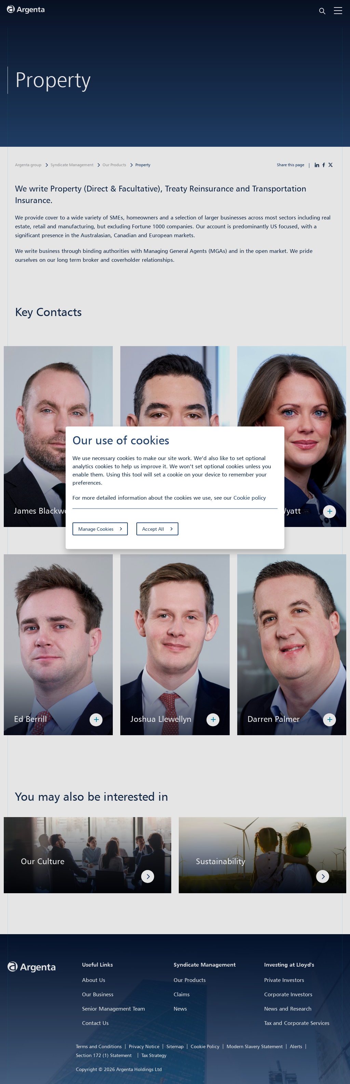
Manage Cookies (95, 529)
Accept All (153, 529)
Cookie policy (249, 497)
